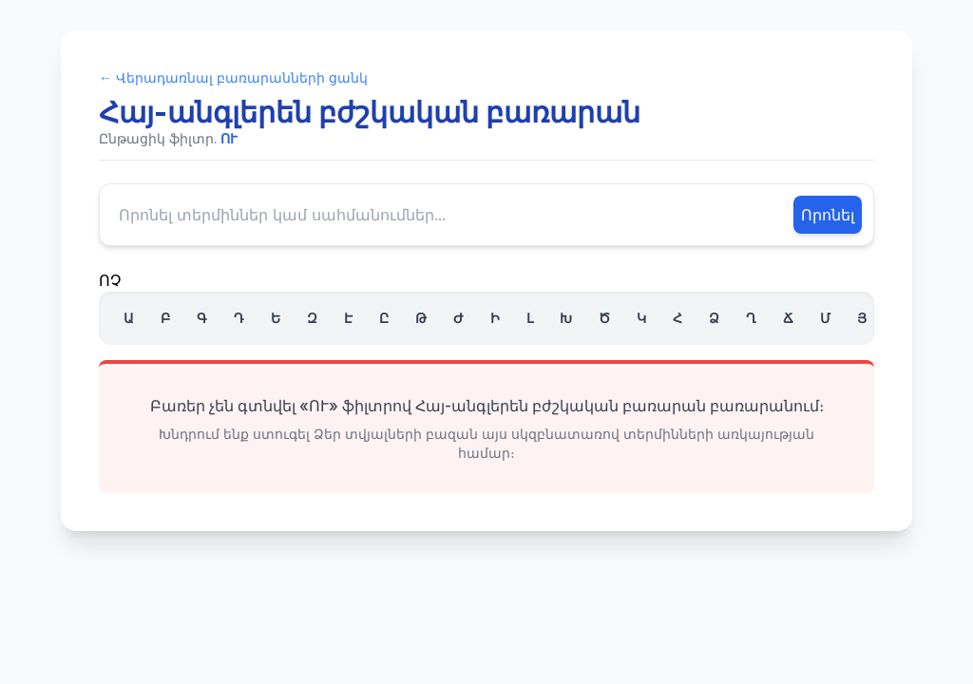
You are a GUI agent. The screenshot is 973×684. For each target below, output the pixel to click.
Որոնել (827, 214)
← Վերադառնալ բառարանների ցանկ (233, 77)
